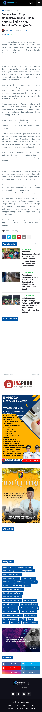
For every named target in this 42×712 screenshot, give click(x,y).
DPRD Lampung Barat (25, 571)
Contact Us (24, 706)
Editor (33, 706)
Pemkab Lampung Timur (11, 597)
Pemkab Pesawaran (10, 604)
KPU (34, 582)
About (16, 706)
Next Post (35, 374)
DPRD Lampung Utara (10, 578)
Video (5, 623)
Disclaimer (11, 709)
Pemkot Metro (30, 615)
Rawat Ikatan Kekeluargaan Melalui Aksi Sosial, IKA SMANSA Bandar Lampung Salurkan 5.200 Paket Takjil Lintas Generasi (31, 259)
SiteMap (20, 709)
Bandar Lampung (13, 10)
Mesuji (5, 586)
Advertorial (7, 567)
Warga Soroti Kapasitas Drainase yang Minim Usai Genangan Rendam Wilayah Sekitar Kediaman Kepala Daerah (30, 282)
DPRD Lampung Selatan (11, 575)
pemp (34, 623)
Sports (30, 619)
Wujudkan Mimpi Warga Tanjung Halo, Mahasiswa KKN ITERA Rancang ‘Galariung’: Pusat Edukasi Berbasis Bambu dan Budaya (31, 305)
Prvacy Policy (30, 709)
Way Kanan (15, 623)
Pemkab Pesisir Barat (29, 604)
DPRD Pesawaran (28, 578)
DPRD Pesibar (8, 582)
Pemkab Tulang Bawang (29, 608)
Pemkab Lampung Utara (11, 600)
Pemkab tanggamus (28, 612)
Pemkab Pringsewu (10, 608)
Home (4, 10)
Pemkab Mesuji (29, 600)
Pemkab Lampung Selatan (12, 589)
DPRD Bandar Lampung (23, 567)
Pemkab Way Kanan (10, 612)
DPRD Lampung (8, 571)
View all (37, 244)
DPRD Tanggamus (23, 582)
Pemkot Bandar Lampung (12, 615)
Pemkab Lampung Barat (20, 586)
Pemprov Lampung (10, 619)
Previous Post (8, 374)
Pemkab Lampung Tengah (12, 593)
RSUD (22, 619)
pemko (25, 623)
